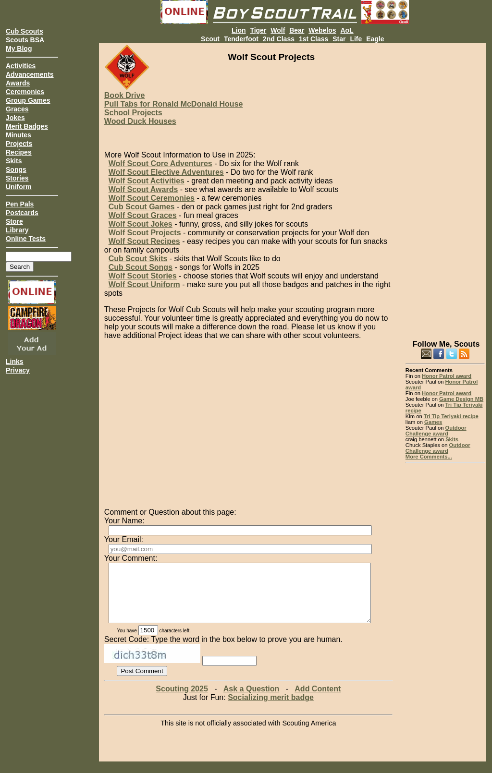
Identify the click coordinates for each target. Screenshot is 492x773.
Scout (210, 39)
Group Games (28, 100)
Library (17, 230)
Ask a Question (251, 700)
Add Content (318, 700)
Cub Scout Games (142, 207)
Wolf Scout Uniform (144, 284)
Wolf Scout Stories (143, 276)
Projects (19, 143)
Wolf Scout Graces (143, 215)
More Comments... (429, 456)
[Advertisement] (445, 187)
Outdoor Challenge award (436, 430)
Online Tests (26, 238)
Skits (14, 161)
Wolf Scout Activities (146, 181)
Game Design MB (461, 399)
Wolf (278, 30)
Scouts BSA (25, 40)
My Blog (19, 48)
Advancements (30, 74)
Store (14, 221)
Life (356, 39)
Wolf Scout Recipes (144, 241)
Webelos (322, 30)
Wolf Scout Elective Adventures (166, 172)
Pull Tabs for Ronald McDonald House (173, 104)
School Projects (133, 113)
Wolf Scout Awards (143, 189)
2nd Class (279, 39)
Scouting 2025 (182, 700)
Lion (239, 30)
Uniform (19, 187)
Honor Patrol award (446, 376)
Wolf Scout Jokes (140, 224)
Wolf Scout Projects (145, 233)
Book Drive (124, 95)
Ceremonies (25, 92)
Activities (21, 66)
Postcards (22, 213)
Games (433, 422)
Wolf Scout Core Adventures (160, 163)
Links (15, 361)
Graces (17, 109)
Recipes (19, 152)
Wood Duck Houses (140, 121)
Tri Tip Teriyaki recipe (451, 416)
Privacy (18, 370)
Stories (17, 178)
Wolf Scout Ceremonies (152, 198)
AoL (346, 30)
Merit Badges (27, 126)
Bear (296, 30)
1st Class (313, 39)
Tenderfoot (241, 39)
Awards (18, 83)
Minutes (18, 135)
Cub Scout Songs (140, 267)
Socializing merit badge (271, 709)
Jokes (15, 117)
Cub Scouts (24, 31)
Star (338, 39)
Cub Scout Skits (138, 258)
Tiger (258, 30)
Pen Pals (20, 204)
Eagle (375, 39)
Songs (16, 169)
